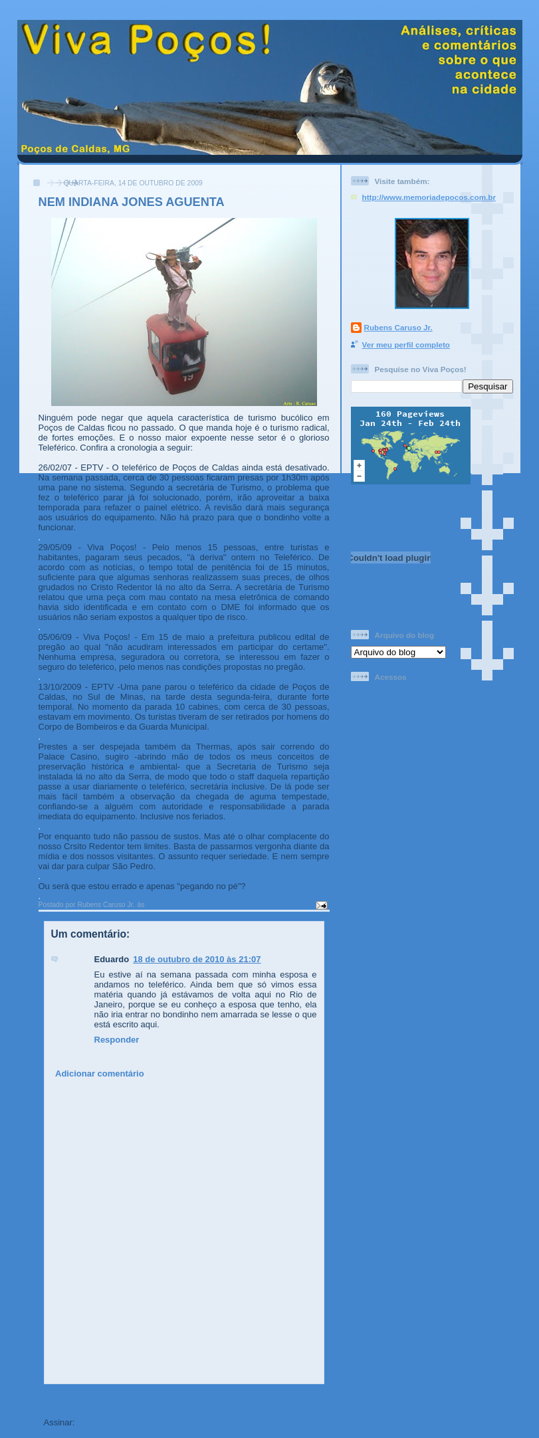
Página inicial (186, 1398)
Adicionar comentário (99, 1073)
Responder (117, 1040)
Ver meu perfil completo (406, 344)
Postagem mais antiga (278, 1398)
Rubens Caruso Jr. (398, 327)
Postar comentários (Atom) (132, 1422)
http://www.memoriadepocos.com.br (429, 197)
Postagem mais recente (92, 1398)
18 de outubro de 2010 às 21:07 (197, 959)
